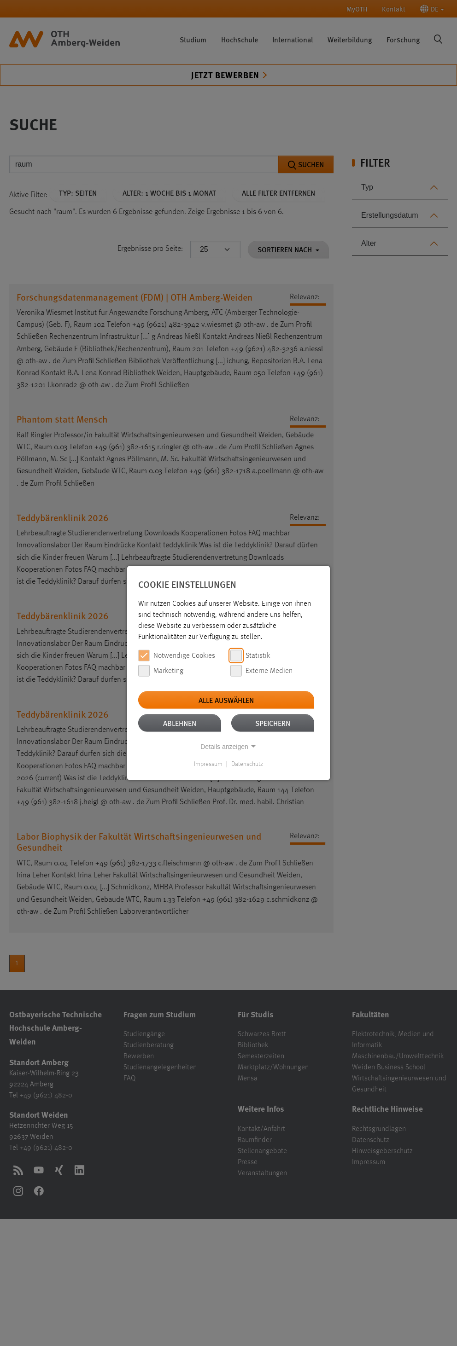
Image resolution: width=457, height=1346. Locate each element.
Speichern (272, 723)
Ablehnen (179, 723)
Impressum (208, 764)
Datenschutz (247, 764)
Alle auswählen (226, 700)
